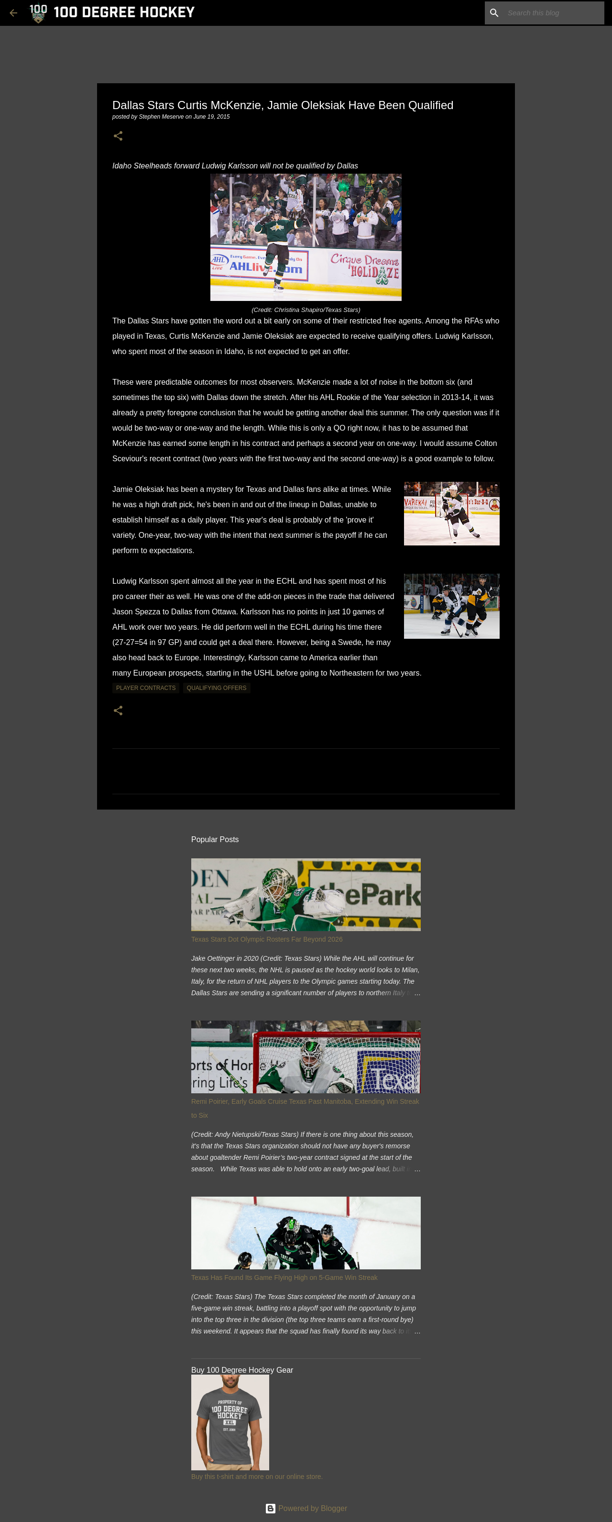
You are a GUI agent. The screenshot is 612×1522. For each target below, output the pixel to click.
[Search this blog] (554, 12)
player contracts (145, 688)
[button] (118, 136)
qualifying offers (217, 688)
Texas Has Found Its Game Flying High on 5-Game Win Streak (284, 1277)
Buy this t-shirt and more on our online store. (257, 1476)
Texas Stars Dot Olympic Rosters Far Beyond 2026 (267, 939)
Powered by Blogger (306, 1508)
